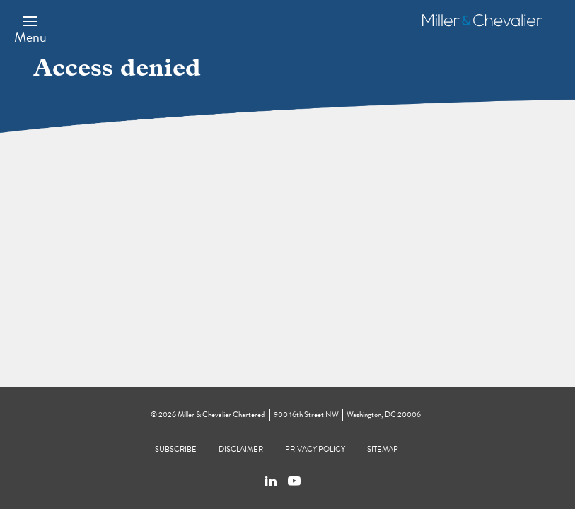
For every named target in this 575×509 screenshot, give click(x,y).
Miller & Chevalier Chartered (221, 415)
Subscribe (176, 449)
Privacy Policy (315, 449)
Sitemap (382, 449)
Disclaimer (241, 449)
